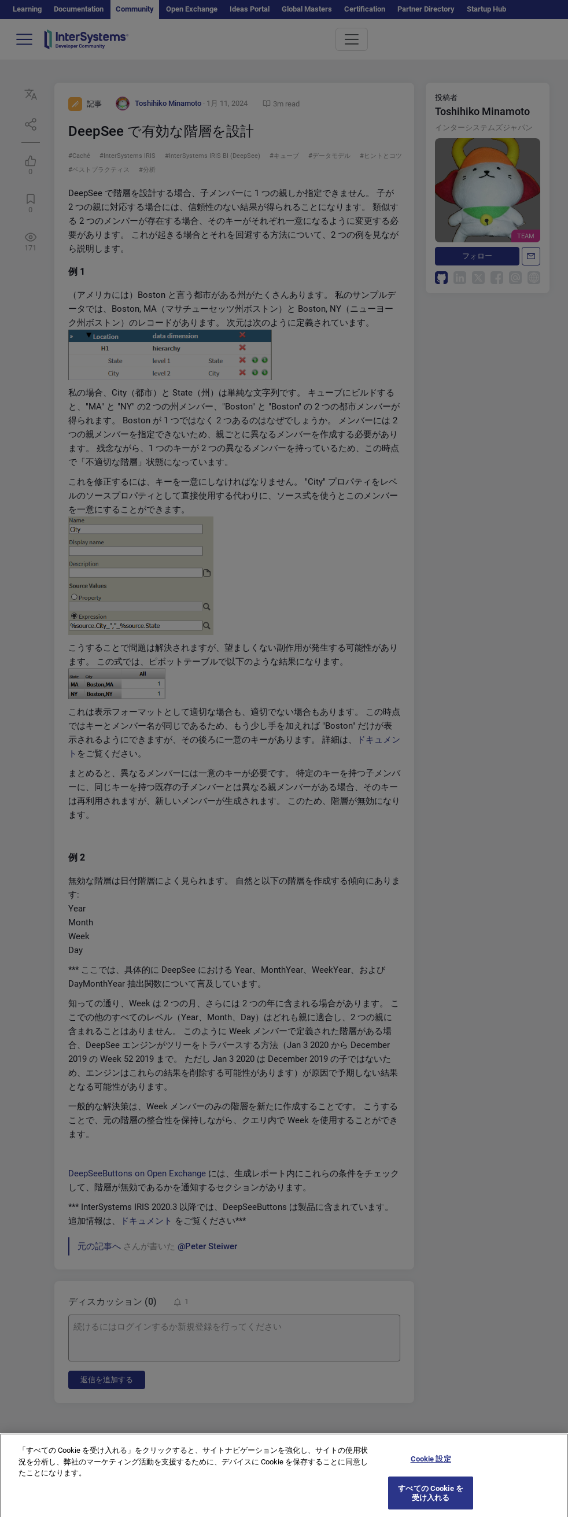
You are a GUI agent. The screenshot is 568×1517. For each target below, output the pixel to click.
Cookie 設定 (431, 1464)
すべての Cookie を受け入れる (430, 1499)
